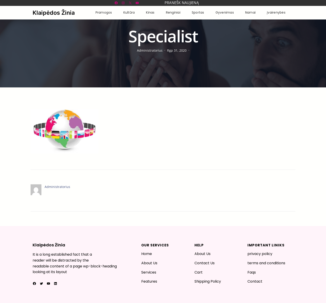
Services (148, 272)
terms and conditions (266, 263)
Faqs (251, 272)
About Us (149, 263)
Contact (254, 281)
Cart (198, 272)
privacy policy (259, 253)
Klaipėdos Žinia (54, 12)
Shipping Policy (207, 281)
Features (149, 281)
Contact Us (204, 263)
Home (146, 253)
